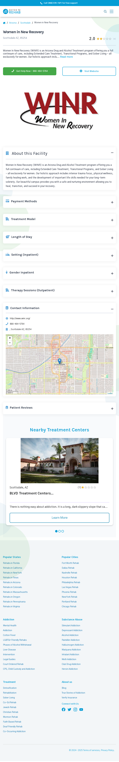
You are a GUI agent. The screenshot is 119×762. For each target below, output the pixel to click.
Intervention (9, 655)
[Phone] (29, 71)
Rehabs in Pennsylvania (14, 602)
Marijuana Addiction (71, 650)
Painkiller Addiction (71, 640)
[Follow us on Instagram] (75, 709)
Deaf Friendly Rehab (12, 727)
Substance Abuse (72, 619)
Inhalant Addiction (70, 655)
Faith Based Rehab (12, 722)
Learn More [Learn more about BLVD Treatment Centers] (59, 517)
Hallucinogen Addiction (73, 645)
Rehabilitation (9, 693)
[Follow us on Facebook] (63, 709)
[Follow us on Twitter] (69, 709)
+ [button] (10, 338)
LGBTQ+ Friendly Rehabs (15, 640)
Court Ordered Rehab (13, 664)
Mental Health (9, 626)
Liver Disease (9, 650)
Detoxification (10, 688)
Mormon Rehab (10, 717)
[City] (26, 23)
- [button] (10, 343)
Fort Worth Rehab (70, 563)
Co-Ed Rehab (9, 703)
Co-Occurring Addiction (14, 731)
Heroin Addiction (70, 669)
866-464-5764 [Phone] (17, 324)
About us (67, 682)
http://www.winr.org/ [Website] (20, 319)
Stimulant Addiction (71, 626)
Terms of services (91, 750)
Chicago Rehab (69, 607)
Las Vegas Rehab (70, 587)
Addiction (8, 619)
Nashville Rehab (69, 573)
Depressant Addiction (72, 630)
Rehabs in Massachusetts (15, 592)
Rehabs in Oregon (11, 597)
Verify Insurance (69, 698)
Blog (64, 688)
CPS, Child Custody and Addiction (19, 669)
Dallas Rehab (68, 568)
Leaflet (110, 393)
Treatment (9, 682)
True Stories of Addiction (73, 693)
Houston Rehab (69, 578)
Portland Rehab (69, 602)
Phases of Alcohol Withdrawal (17, 645)
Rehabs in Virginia (11, 607)
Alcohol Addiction (70, 635)
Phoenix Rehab (69, 592)
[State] (14, 23)
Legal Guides (9, 659)
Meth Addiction (69, 659)
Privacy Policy (107, 750)
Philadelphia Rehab (71, 582)
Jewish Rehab (9, 707)
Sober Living (9, 698)
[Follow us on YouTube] (81, 709)
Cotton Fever (9, 635)
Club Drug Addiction (71, 664)
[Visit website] (89, 71)
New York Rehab (69, 597)
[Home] (5, 23)
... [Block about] (65, 57)
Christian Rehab (10, 712)
